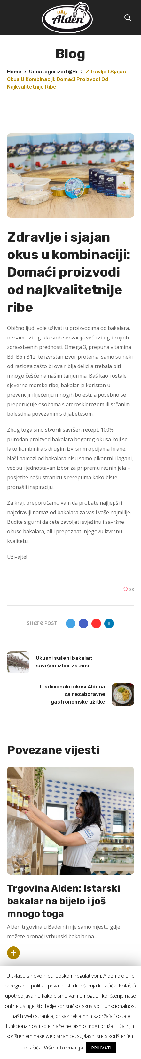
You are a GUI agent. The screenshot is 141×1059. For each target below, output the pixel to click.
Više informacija (63, 1047)
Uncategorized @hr (53, 72)
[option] (70, 864)
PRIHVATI (101, 1048)
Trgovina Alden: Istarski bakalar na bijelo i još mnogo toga (63, 901)
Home (14, 72)
